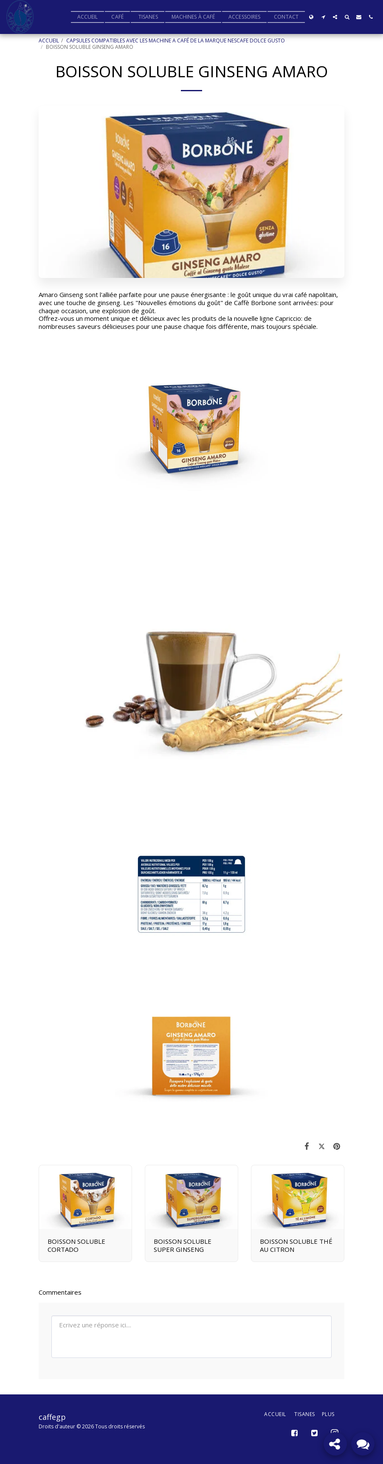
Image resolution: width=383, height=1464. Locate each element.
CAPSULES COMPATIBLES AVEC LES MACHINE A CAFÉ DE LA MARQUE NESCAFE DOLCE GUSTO (175, 40)
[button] (323, 17)
